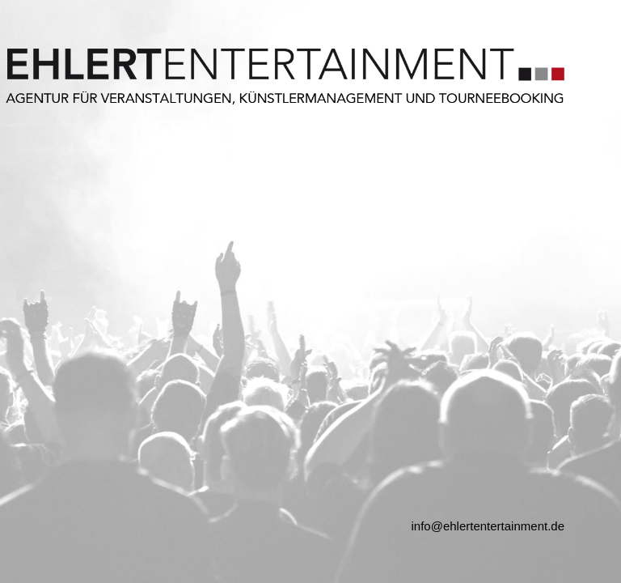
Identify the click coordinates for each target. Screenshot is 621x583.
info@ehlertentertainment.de (487, 526)
